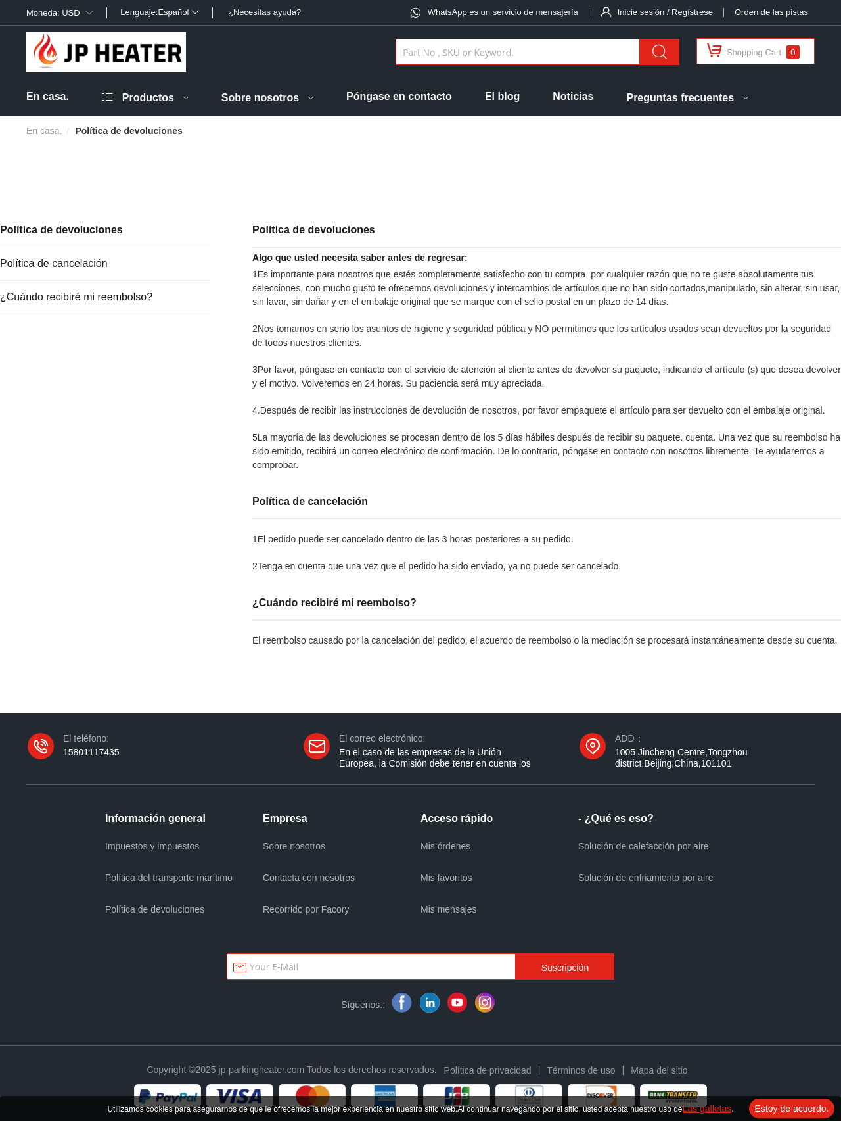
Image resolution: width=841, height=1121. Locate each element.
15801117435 (91, 752)
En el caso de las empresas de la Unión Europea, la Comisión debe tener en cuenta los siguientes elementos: (435, 763)
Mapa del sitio (659, 1070)
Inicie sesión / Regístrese (665, 12)
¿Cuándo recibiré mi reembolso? (76, 296)
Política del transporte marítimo (169, 877)
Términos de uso (581, 1070)
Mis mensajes (448, 909)
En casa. (47, 96)
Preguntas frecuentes (680, 97)
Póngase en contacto (399, 96)
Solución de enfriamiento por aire (645, 877)
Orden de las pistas (771, 12)
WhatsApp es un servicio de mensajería (503, 12)
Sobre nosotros (260, 97)
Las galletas (707, 1108)
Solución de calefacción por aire (643, 846)
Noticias (573, 96)
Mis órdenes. (446, 846)
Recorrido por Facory (306, 909)
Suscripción (565, 968)
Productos (148, 97)
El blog (502, 96)
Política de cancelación (54, 263)
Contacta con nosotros (309, 877)
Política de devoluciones (61, 229)
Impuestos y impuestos (152, 846)
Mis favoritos (446, 877)
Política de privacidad (488, 1070)
